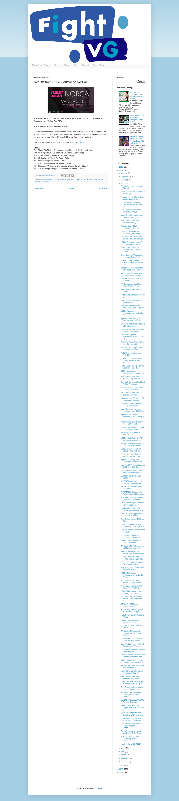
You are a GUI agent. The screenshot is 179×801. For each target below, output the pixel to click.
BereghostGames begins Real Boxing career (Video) (132, 645)
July (123, 183)
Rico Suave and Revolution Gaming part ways (131, 211)
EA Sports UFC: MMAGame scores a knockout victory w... (131, 599)
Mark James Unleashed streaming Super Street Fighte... (130, 250)
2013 (121, 766)
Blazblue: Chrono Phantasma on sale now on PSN (132, 388)
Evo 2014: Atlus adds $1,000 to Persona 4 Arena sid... (132, 701)
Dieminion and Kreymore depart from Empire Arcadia (133, 405)
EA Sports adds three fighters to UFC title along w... (133, 325)
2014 (121, 170)
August (124, 180)
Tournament (79, 179)
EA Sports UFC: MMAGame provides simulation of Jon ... (133, 238)
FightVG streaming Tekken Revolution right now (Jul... (132, 461)
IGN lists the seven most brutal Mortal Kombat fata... (132, 667)
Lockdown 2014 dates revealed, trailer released (133, 650)
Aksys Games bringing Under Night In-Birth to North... (132, 587)
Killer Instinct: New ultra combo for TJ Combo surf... (132, 423)
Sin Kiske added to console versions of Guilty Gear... (131, 732)
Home (57, 65)
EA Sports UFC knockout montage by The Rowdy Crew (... (131, 633)
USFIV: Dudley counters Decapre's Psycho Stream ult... (132, 262)
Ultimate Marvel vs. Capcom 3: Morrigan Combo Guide (137, 119)
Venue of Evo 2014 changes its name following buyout (132, 640)
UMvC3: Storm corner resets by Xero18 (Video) (133, 193)
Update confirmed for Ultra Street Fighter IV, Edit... (131, 450)
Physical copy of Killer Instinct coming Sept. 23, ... (132, 198)
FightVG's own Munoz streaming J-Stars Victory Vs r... (132, 417)
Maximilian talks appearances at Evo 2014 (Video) (132, 515)
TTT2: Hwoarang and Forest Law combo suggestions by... (133, 372)
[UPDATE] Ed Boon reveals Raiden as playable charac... (132, 493)
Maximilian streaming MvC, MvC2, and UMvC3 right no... (133, 307)
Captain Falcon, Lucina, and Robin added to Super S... (132, 472)
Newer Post (39, 188)
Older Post (103, 188)
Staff (75, 65)
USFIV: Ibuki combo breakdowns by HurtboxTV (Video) (132, 575)
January (124, 762)
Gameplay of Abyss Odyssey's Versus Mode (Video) (132, 504)
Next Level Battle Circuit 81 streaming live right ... (131, 222)
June (123, 748)
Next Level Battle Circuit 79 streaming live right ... (131, 394)
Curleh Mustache (46, 179)
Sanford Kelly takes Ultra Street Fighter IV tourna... (133, 383)
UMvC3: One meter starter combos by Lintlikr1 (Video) (132, 526)
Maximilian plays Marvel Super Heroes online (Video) (132, 216)
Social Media (98, 65)
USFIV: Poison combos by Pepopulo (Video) (131, 542)
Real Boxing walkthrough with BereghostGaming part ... (132, 611)
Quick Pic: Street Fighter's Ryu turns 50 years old (132, 343)
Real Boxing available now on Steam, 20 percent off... (132, 688)
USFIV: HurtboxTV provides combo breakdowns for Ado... (131, 360)
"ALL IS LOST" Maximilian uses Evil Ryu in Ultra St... (133, 466)
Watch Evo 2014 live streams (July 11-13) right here (132, 499)
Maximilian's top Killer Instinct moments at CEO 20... (132, 672)
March (124, 755)
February (125, 758)
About (66, 65)
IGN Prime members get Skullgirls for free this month (132, 552)
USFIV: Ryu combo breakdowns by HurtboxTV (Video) (132, 313)
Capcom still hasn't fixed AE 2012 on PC (131, 280)
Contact (85, 65)
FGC (54, 179)
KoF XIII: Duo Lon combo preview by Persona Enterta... (130, 739)
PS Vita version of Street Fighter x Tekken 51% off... (132, 558)
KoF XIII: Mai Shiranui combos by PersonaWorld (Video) (136, 95)
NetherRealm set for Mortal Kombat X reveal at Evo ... (132, 536)
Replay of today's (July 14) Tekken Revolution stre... (131, 455)
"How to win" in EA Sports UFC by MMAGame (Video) (132, 399)
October (124, 173)
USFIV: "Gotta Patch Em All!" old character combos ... (132, 439)
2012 (121, 769)
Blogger (100, 788)
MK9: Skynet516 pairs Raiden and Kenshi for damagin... (132, 274)
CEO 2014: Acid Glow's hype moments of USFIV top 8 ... (132, 683)
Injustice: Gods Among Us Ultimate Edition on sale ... (132, 320)
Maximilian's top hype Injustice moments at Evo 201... (132, 349)
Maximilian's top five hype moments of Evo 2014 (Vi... (132, 410)
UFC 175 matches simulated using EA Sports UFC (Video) (131, 726)
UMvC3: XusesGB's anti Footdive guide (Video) (130, 232)
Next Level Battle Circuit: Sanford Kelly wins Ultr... (131, 378)
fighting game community (65, 179)
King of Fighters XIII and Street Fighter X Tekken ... (132, 569)
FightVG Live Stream (41, 65)
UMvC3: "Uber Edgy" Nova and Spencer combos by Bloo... (133, 656)
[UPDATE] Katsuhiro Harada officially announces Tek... (131, 482)
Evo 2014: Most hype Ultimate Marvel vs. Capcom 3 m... (132, 330)
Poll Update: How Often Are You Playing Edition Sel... (131, 719)
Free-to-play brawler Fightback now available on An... (132, 428)
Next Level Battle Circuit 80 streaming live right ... (131, 301)
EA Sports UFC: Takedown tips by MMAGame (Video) (132, 547)
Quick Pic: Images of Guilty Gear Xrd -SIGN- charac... (132, 714)
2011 (121, 772)
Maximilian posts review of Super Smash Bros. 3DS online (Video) (137, 140)
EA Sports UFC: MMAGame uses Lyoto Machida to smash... (131, 695)
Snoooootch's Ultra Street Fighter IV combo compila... (132, 582)
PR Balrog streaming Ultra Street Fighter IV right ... (131, 285)
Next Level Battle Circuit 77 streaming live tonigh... (131, 677)
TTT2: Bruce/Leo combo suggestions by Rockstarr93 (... (132, 707)
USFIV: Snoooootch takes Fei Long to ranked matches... (132, 243)
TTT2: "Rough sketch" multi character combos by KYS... (132, 661)
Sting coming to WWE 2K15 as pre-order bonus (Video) (132, 445)
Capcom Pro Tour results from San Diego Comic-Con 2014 (132, 269)
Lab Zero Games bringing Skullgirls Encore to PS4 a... (132, 509)
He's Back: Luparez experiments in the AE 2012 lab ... (132, 337)
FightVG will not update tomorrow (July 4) (129, 621)
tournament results (90, 179)
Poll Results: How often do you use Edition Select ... (132, 367)
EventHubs (79, 142)
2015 (121, 167)
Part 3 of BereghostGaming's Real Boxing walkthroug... (132, 563)
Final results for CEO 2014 (131, 744)
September (125, 177)
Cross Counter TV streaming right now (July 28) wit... (131, 256)
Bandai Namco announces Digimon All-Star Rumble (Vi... (131, 204)
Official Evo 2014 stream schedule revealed (130, 605)
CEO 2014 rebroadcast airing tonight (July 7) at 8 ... (132, 592)
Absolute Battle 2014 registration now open (130, 227)
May (123, 752)
